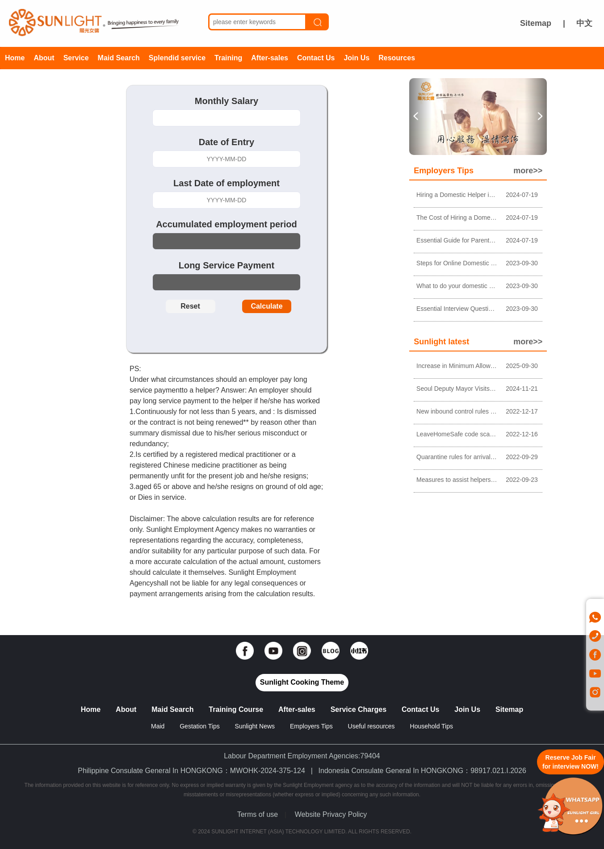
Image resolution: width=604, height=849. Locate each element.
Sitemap (535, 23)
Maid (158, 726)
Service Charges (358, 709)
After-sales (269, 58)
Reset (190, 306)
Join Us (356, 58)
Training (228, 58)
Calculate (266, 306)
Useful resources (371, 726)
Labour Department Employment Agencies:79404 (302, 756)
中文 (584, 23)
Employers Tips (311, 726)
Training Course (236, 709)
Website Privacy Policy (331, 814)
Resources (396, 58)
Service (76, 58)
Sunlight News (255, 726)
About (44, 58)
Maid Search (119, 58)
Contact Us (316, 58)
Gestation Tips (200, 726)
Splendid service (177, 58)
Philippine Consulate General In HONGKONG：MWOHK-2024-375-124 (191, 770)
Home (15, 58)
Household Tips (431, 726)
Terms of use (257, 814)
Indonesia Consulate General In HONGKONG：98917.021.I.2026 (422, 770)
